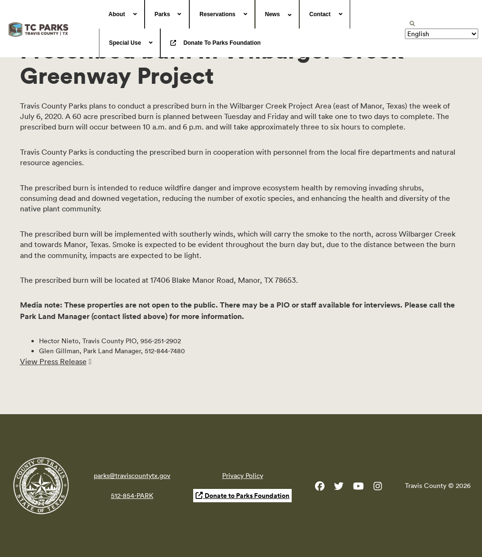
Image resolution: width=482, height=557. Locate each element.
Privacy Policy (242, 475)
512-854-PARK (132, 495)
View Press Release (53, 361)
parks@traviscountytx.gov (132, 475)
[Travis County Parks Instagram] (378, 488)
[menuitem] (122, 14)
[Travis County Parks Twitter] (339, 488)
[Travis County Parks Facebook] (320, 488)
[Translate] (441, 34)
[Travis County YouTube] (358, 488)
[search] (412, 24)
